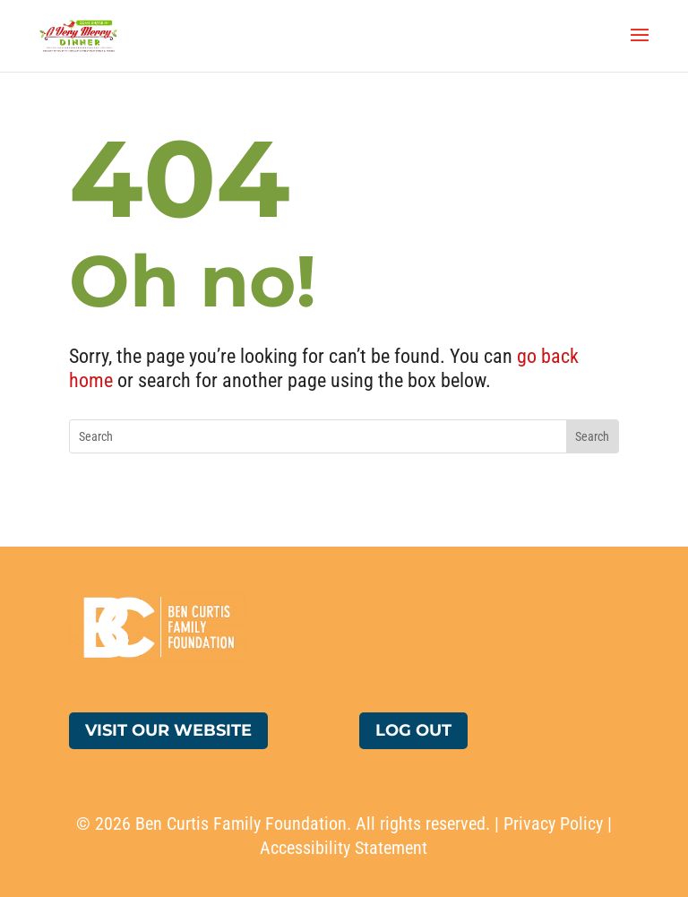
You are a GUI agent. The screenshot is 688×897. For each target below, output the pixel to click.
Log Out (413, 730)
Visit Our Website (168, 730)
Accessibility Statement (343, 847)
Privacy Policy (553, 823)
